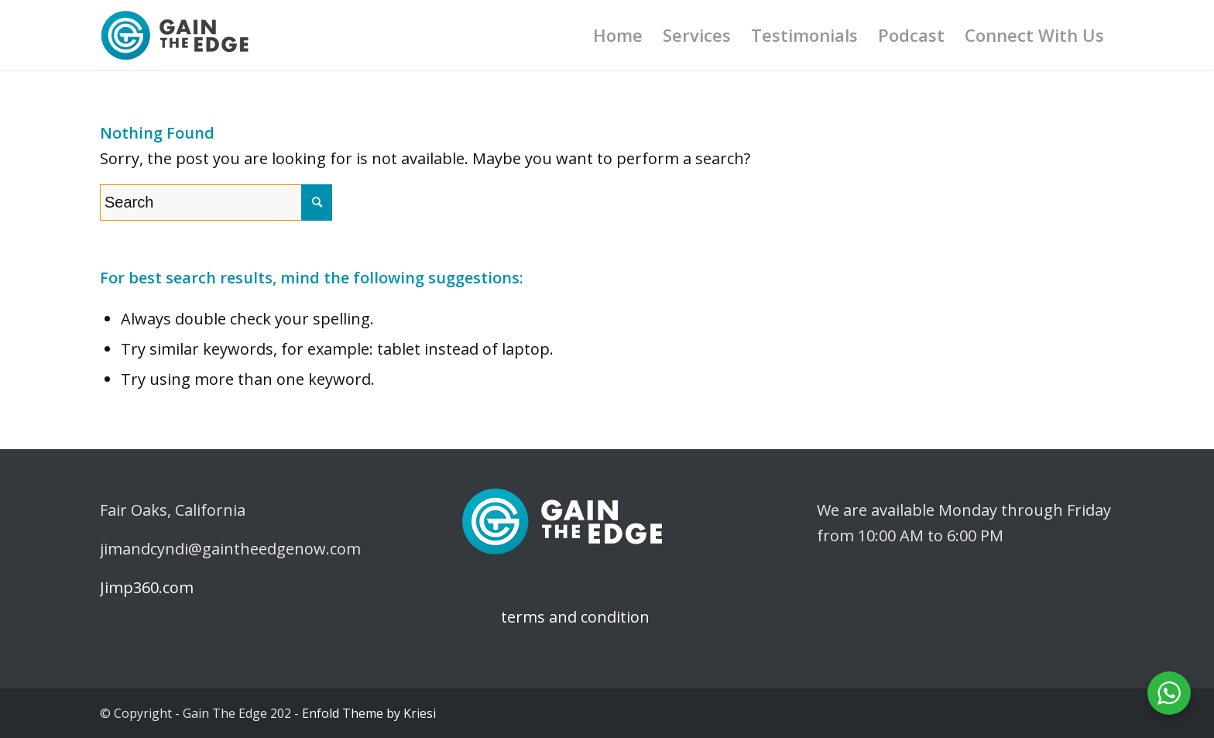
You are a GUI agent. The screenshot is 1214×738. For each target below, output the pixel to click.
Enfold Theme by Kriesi (369, 713)
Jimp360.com (147, 587)
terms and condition (554, 616)
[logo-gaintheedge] (175, 35)
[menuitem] (618, 35)
